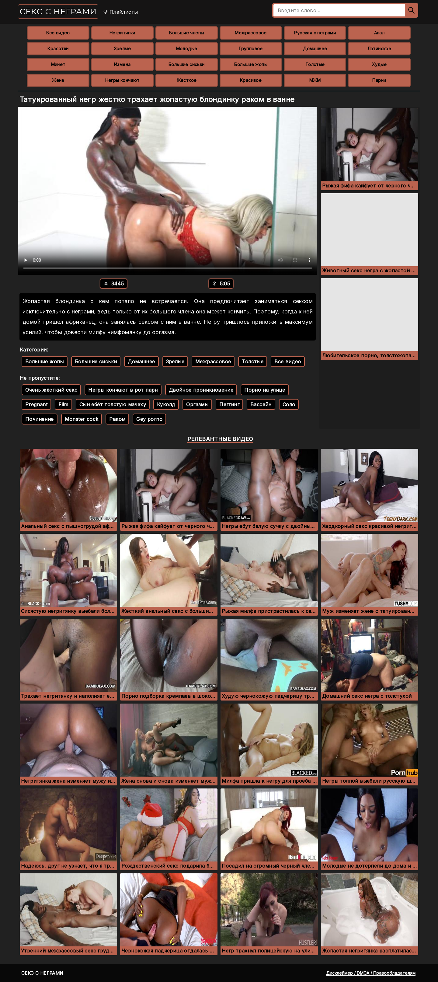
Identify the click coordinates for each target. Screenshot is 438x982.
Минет (58, 64)
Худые (379, 64)
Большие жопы (250, 64)
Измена (122, 64)
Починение (39, 419)
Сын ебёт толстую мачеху (112, 404)
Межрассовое (250, 32)
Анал (379, 32)
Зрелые (122, 48)
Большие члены (186, 32)
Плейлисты (120, 12)
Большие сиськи (187, 64)
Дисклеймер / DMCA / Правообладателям (370, 973)
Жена (58, 80)
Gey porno (149, 419)
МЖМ (315, 80)
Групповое (251, 48)
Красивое (251, 80)
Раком (117, 419)
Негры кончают (122, 80)
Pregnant (36, 404)
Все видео (58, 32)
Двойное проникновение (201, 390)
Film (63, 404)
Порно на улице (264, 390)
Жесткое (187, 80)
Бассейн (261, 404)
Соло (289, 404)
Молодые (186, 48)
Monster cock (82, 419)
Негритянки (122, 32)
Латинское (379, 48)
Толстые (315, 64)
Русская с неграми (315, 32)
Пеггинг (229, 404)
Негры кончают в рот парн (123, 390)
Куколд (166, 404)
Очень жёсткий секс (51, 390)
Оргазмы (197, 404)
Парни (379, 80)
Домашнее (315, 48)
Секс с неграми (58, 11)
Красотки (57, 48)
